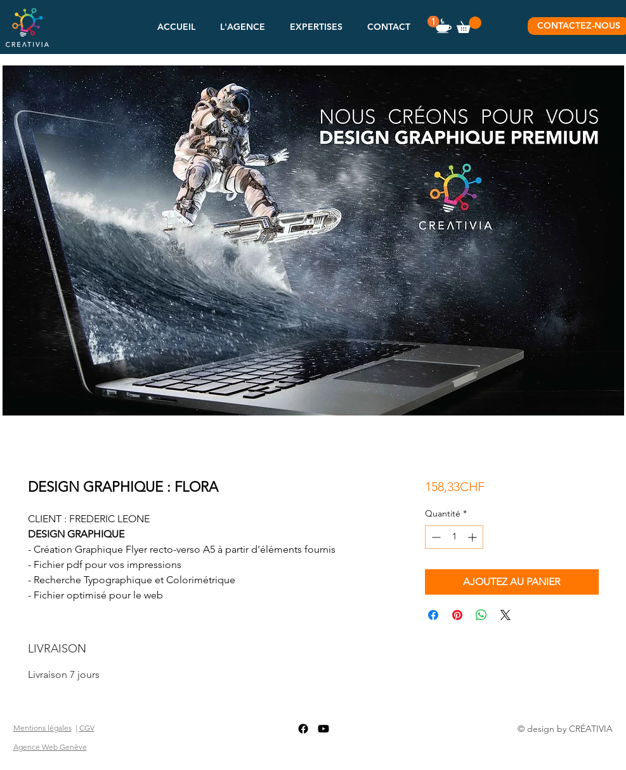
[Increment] (473, 537)
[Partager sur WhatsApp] (481, 615)
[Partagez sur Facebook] (433, 615)
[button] (243, 27)
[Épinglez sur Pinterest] (457, 615)
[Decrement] (435, 537)
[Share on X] (505, 615)
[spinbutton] (454, 537)
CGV (87, 728)
